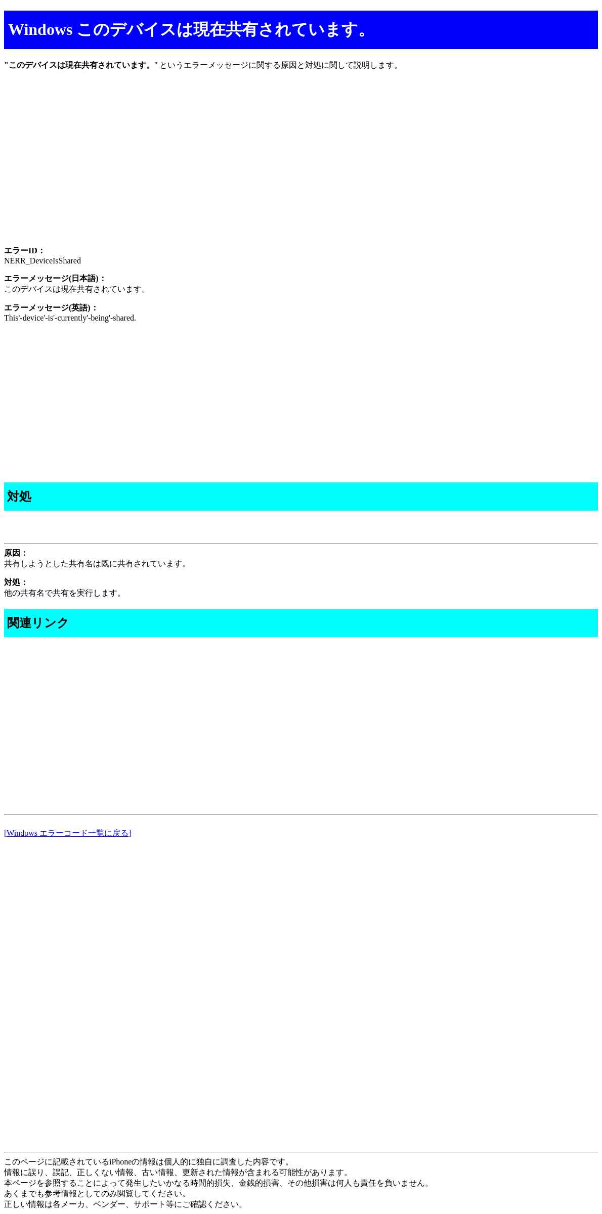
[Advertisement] (301, 167)
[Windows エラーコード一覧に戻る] (67, 833)
